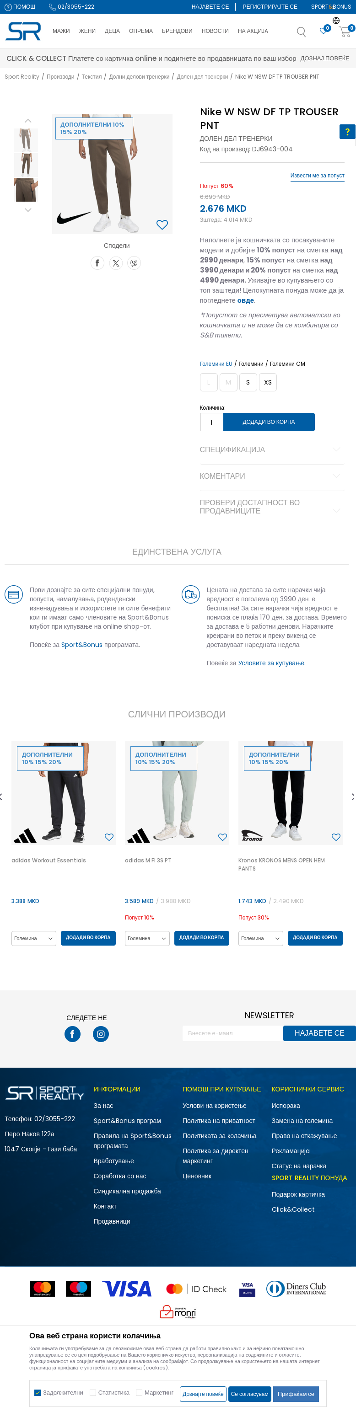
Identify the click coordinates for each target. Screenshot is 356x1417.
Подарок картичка (298, 1194)
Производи (61, 76)
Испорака (286, 1105)
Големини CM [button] (287, 364)
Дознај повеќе (259, 58)
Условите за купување (271, 663)
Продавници (112, 1221)
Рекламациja (291, 1150)
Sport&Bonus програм (127, 1120)
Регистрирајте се (270, 7)
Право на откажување (304, 1135)
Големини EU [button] (216, 364)
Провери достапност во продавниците (272, 507)
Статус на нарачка (299, 1166)
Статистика (113, 1392)
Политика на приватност (219, 1120)
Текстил (92, 76)
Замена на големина (302, 1120)
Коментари (272, 476)
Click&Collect (293, 1209)
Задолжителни (63, 1392)
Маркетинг (159, 1392)
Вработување (114, 1161)
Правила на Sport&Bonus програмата (133, 1140)
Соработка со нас (120, 1176)
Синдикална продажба (127, 1191)
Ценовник (197, 1176)
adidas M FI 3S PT (148, 860)
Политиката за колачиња (220, 1135)
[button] (310, 35)
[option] (26, 140)
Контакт (105, 1206)
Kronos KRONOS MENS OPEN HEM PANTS (281, 864)
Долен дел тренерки (202, 76)
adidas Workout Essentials (48, 860)
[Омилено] (323, 31)
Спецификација (272, 450)
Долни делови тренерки (139, 76)
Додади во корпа (269, 422)
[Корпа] (345, 32)
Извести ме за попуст (318, 175)
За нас (103, 1105)
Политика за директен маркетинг (215, 1156)
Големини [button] (251, 364)
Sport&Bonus (81, 644)
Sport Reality (22, 76)
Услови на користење (215, 1105)
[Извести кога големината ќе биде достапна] (209, 382)
